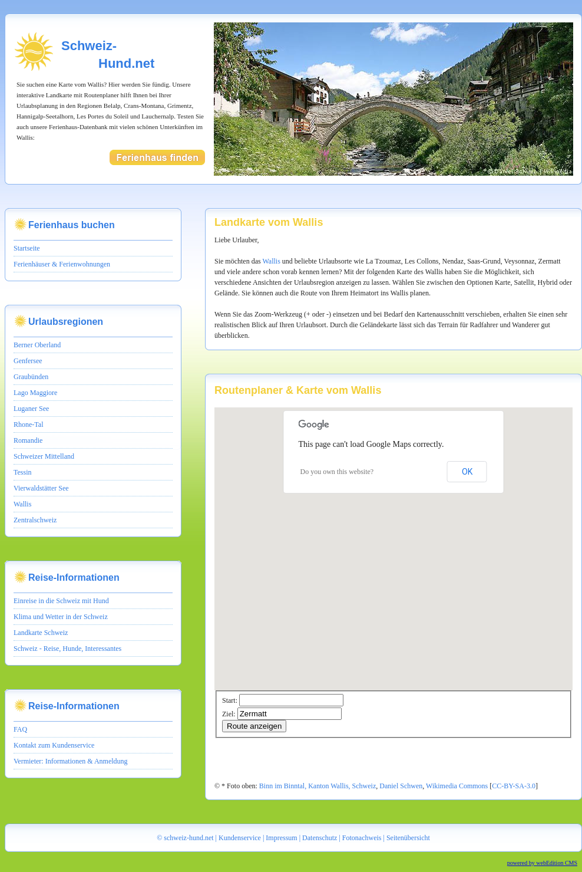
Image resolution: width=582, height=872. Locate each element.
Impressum (281, 838)
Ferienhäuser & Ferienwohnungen (62, 264)
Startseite (27, 248)
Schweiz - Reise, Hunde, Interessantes (67, 648)
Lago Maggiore (35, 393)
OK (467, 471)
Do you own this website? (337, 472)
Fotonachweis (362, 838)
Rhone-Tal (28, 424)
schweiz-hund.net (188, 838)
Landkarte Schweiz (41, 633)
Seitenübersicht (408, 838)
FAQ (20, 729)
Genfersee (28, 361)
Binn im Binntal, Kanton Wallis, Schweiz (317, 786)
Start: (229, 700)
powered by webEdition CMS (542, 863)
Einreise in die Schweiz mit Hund (61, 601)
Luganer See (31, 408)
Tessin (23, 472)
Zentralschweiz (35, 520)
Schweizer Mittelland (44, 456)
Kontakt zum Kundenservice (54, 745)
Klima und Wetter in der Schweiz (61, 617)
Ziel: (229, 714)
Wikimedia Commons (458, 786)
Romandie (28, 440)
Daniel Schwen (400, 786)
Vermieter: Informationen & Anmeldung (71, 761)
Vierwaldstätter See (41, 488)
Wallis (22, 504)
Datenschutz (319, 838)
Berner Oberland (37, 345)
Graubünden (31, 377)
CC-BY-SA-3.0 (513, 786)
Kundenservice (240, 838)
